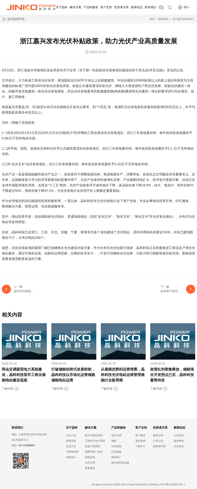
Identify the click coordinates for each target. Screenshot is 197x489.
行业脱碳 (116, 451)
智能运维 (90, 457)
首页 (152, 18)
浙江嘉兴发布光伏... (184, 18)
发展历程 (71, 440)
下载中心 (140, 446)
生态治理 (90, 462)
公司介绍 (71, 435)
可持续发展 (72, 451)
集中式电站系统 (94, 435)
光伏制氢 (116, 446)
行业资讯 (179, 446)
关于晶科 (62, 7)
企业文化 (71, 446)
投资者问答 (159, 446)
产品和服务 (91, 7)
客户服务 (140, 435)
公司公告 (158, 440)
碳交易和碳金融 (120, 462)
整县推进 (90, 468)
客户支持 (106, 7)
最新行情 (158, 435)
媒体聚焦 (179, 440)
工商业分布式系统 (95, 440)
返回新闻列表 (16, 19)
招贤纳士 (71, 457)
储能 (113, 440)
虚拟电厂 (116, 457)
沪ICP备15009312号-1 (172, 484)
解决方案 (75, 7)
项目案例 (140, 440)
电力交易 (116, 435)
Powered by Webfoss (147, 484)
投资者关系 (121, 7)
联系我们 (150, 7)
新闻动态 (137, 7)
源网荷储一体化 (94, 451)
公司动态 (179, 435)
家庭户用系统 (92, 446)
